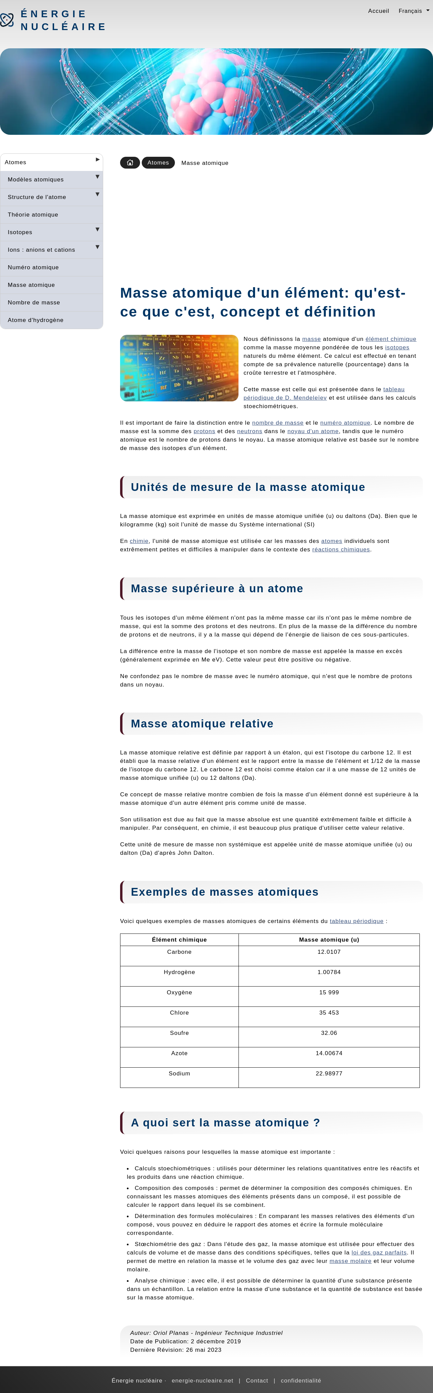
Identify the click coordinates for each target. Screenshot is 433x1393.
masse (311, 338)
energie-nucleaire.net (202, 1380)
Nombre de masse (34, 302)
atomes (331, 541)
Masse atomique (31, 284)
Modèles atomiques (36, 179)
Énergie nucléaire (56, 20)
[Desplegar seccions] (95, 161)
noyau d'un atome (313, 431)
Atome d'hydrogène (36, 320)
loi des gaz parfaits (379, 1252)
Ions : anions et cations (41, 249)
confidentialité (301, 1380)
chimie (139, 541)
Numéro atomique (33, 267)
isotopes (397, 347)
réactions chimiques (341, 549)
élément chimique (391, 338)
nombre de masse (277, 422)
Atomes (15, 162)
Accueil (378, 10)
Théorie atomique (33, 214)
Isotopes (20, 232)
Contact (257, 1380)
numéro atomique (345, 422)
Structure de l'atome (37, 197)
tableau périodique (357, 921)
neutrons (250, 431)
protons (204, 431)
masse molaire (350, 1261)
